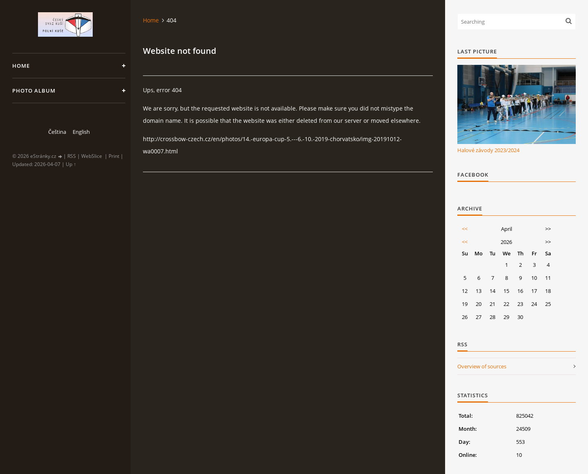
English (81, 131)
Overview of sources (481, 366)
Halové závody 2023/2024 (488, 150)
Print (114, 156)
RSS (71, 156)
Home (21, 65)
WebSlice (91, 156)
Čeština (57, 131)
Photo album (34, 90)
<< (465, 229)
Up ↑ (71, 164)
